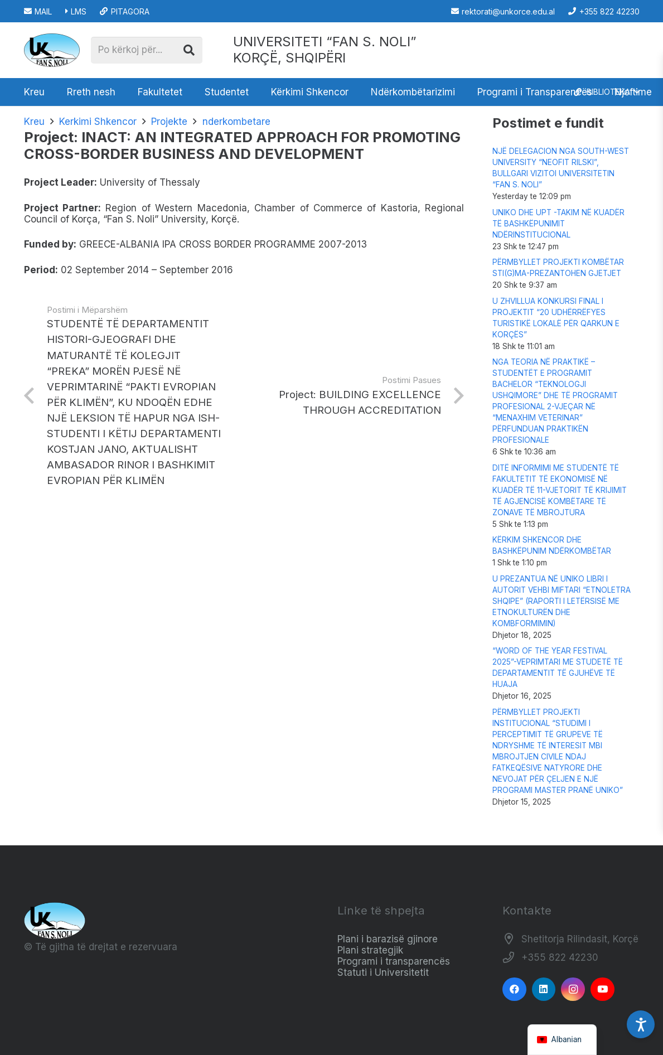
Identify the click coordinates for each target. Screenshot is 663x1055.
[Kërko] (189, 50)
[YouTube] (602, 989)
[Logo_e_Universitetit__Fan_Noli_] (52, 50)
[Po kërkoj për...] (146, 50)
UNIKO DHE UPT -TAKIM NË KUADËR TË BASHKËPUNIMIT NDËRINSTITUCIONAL (558, 223)
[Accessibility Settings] (641, 1024)
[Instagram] (573, 989)
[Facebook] (514, 989)
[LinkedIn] (544, 989)
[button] (606, 92)
